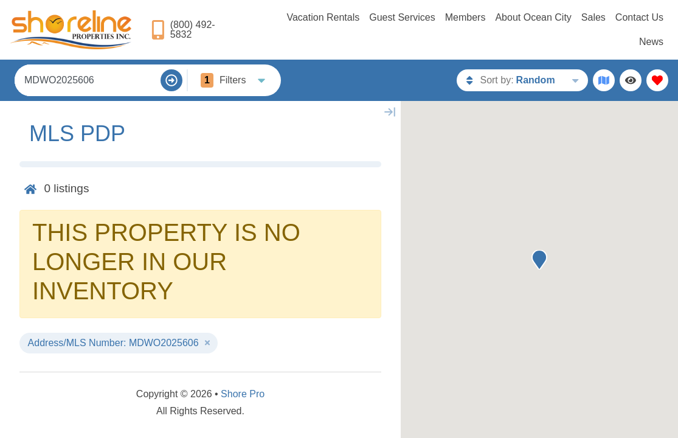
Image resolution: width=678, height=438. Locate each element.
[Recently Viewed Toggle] (631, 80)
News (651, 41)
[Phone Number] (193, 30)
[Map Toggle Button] (604, 80)
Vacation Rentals (322, 17)
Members (465, 17)
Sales (593, 17)
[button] (539, 259)
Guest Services (402, 17)
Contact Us (639, 17)
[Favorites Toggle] (657, 80)
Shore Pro (243, 394)
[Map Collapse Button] (390, 112)
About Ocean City (533, 17)
